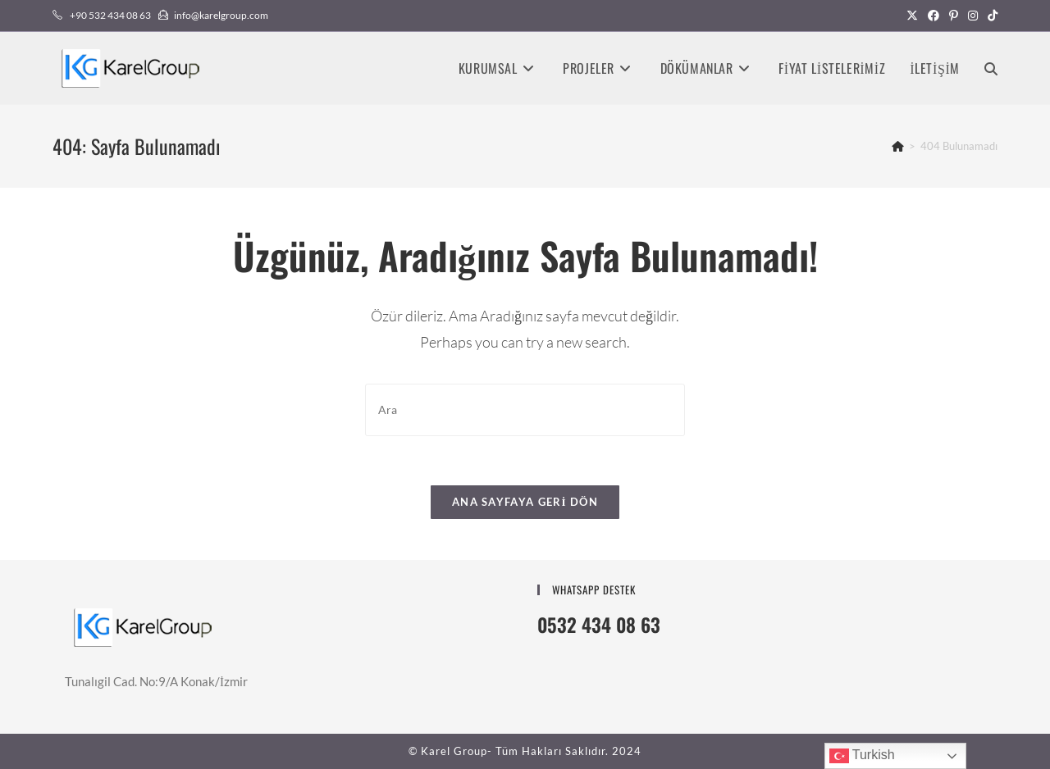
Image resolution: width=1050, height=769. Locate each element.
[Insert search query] (525, 409)
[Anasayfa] (898, 145)
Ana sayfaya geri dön (525, 501)
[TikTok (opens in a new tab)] (990, 15)
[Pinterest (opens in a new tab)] (953, 15)
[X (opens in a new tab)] (912, 15)
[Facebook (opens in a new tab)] (933, 15)
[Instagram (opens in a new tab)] (973, 15)
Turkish (862, 756)
